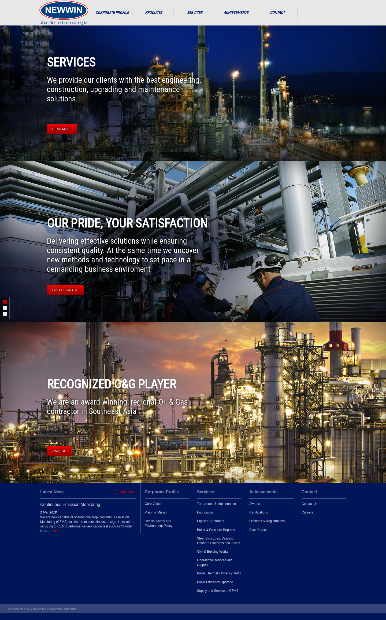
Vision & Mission (156, 512)
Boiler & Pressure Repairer (216, 530)
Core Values (153, 504)
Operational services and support (215, 562)
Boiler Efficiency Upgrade (215, 582)
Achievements (236, 12)
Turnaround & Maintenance (216, 504)
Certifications (258, 512)
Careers (307, 512)
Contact (277, 12)
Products (153, 12)
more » (55, 531)
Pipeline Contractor (210, 521)
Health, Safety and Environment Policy (158, 523)
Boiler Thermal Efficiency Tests (219, 573)
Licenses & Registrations (267, 521)
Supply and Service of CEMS (218, 591)
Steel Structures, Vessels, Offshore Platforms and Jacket (218, 541)
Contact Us (309, 504)
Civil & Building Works (212, 551)
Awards (254, 504)
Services (194, 12)
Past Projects (258, 530)
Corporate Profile (112, 12)
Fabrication (205, 512)
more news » (127, 491)
